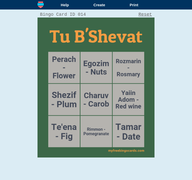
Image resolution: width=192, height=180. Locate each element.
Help (65, 5)
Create (99, 5)
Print (134, 5)
